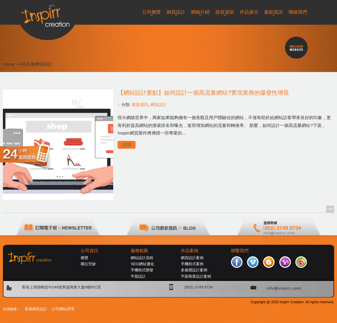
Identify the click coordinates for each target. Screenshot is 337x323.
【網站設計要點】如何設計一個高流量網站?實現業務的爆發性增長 (203, 92)
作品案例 (189, 250)
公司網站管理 (63, 309)
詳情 (126, 144)
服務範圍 (139, 250)
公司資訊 (89, 250)
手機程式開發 (142, 270)
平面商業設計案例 (196, 276)
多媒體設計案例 (194, 270)
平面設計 (138, 276)
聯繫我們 (239, 250)
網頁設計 (158, 104)
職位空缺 (88, 264)
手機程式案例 (192, 264)
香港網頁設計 (36, 309)
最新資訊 (140, 104)
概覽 (84, 258)
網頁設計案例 (192, 258)
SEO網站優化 (142, 264)
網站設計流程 (142, 258)
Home (9, 64)
